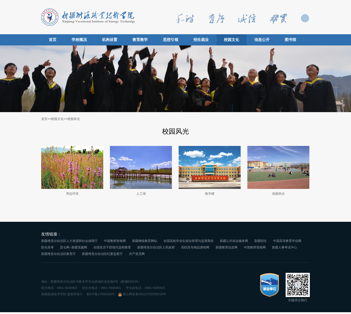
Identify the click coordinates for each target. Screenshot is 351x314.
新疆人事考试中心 (284, 249)
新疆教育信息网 (227, 249)
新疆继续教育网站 (144, 242)
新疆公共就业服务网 (234, 242)
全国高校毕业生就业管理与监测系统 (188, 242)
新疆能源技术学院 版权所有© (61, 296)
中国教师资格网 (115, 242)
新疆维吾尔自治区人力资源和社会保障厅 (69, 242)
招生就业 (201, 40)
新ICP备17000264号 (100, 296)
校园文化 (231, 40)
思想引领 (170, 40)
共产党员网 (137, 255)
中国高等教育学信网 (287, 242)
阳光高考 (47, 249)
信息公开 (262, 40)
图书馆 (290, 40)
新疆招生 (260, 242)
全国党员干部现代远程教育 (112, 249)
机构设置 (109, 40)
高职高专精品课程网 (195, 249)
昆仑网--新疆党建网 (73, 249)
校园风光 (73, 119)
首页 (52, 40)
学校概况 (79, 40)
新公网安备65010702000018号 (144, 296)
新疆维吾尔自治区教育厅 (58, 255)
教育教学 (140, 40)
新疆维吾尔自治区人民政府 (156, 249)
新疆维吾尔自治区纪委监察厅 (102, 255)
